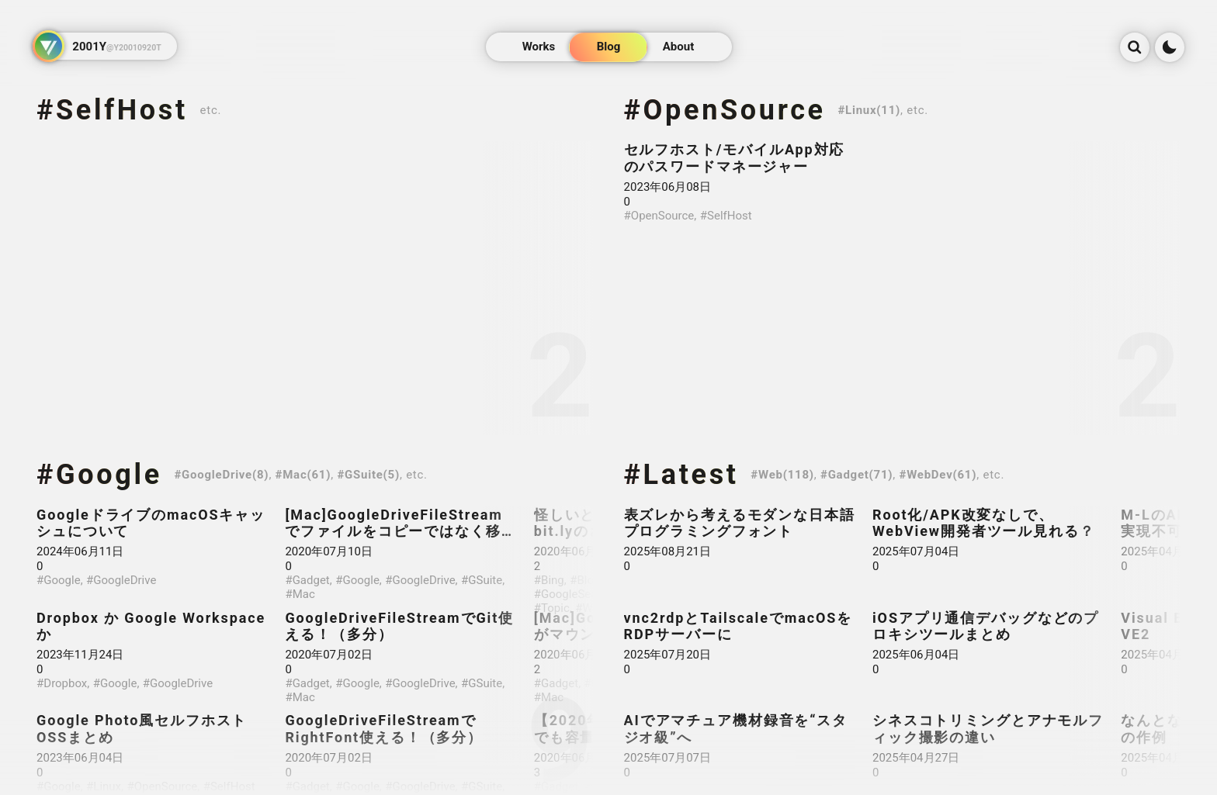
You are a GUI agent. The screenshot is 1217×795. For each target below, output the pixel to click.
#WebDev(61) (938, 475)
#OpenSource (725, 110)
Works (539, 47)
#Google (99, 475)
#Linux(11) (868, 110)
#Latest (681, 475)
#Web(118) (782, 475)
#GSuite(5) (368, 475)
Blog (609, 47)
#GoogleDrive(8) (221, 475)
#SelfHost (112, 110)
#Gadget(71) (856, 475)
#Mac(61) (303, 475)
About (678, 47)
